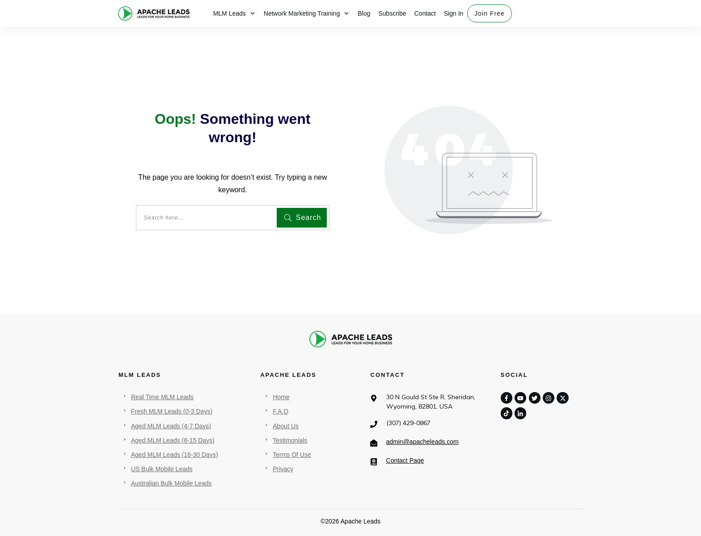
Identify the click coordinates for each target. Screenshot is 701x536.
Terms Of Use (292, 454)
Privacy (283, 469)
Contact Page (405, 460)
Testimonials (290, 440)
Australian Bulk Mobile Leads (171, 483)
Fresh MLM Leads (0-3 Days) (171, 411)
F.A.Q (280, 411)
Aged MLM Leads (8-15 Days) (173, 440)
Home (281, 397)
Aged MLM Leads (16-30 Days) (174, 454)
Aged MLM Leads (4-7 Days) (171, 426)
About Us (286, 426)
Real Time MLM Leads (162, 397)
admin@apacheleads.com (422, 441)
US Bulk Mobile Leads (162, 469)
